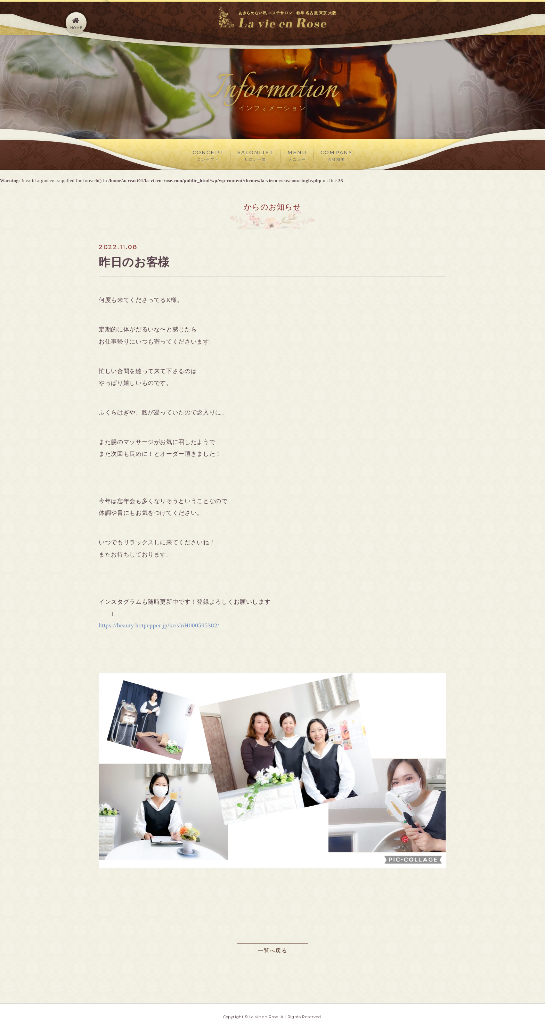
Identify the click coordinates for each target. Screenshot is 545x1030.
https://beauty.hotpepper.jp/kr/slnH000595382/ (159, 625)
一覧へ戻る (272, 951)
